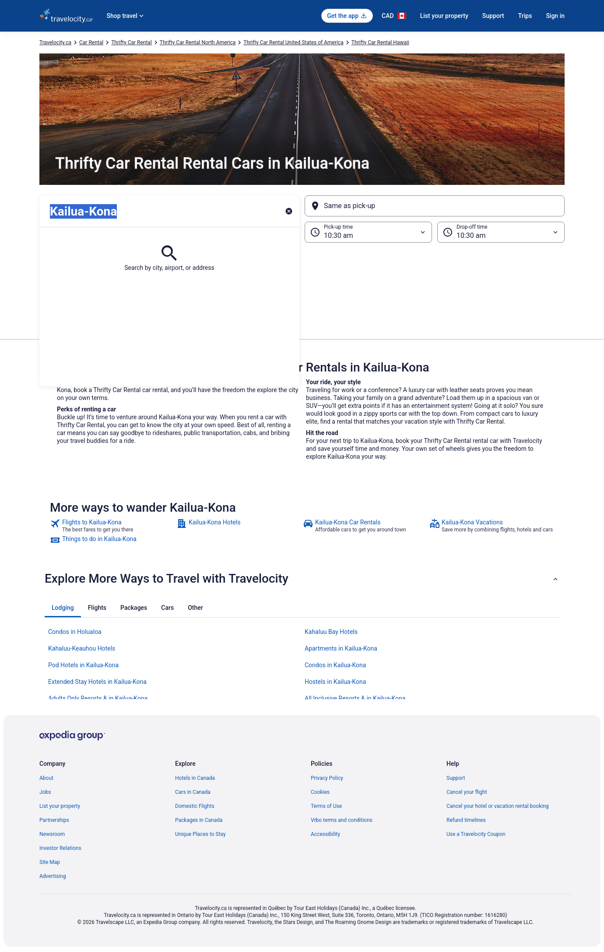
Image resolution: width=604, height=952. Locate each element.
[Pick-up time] (368, 232)
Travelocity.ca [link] (55, 42)
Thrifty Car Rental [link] (131, 42)
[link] (112, 525)
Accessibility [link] (325, 834)
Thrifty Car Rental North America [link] (197, 42)
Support (493, 15)
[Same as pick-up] (435, 205)
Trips (525, 15)
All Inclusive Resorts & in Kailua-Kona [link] (355, 698)
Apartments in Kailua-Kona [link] (341, 648)
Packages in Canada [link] (199, 820)
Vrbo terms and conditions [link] (341, 820)
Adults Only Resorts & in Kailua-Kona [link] (97, 698)
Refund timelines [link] (466, 820)
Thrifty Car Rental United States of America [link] (293, 42)
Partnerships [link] (54, 820)
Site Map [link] (49, 862)
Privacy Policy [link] (327, 778)
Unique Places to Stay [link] (200, 834)
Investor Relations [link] (60, 848)
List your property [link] (59, 806)
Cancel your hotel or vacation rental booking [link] (497, 806)
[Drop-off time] (501, 232)
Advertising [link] (52, 876)
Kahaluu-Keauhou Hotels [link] (81, 648)
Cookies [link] (320, 792)
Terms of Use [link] (326, 806)
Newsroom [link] (52, 834)
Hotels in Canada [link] (195, 778)
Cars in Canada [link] (193, 792)
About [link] (46, 778)
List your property (444, 15)
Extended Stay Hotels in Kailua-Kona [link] (97, 681)
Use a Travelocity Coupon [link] (476, 834)
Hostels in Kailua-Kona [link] (335, 681)
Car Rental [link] (91, 42)
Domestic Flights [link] (194, 806)
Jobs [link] (45, 792)
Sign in (555, 15)
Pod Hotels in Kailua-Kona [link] (83, 665)
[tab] (63, 607)
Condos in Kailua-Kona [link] (335, 665)
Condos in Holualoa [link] (75, 631)
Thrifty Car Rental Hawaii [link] (380, 42)
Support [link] (455, 778)
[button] (302, 286)
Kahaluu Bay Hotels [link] (331, 631)
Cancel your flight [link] (466, 792)
